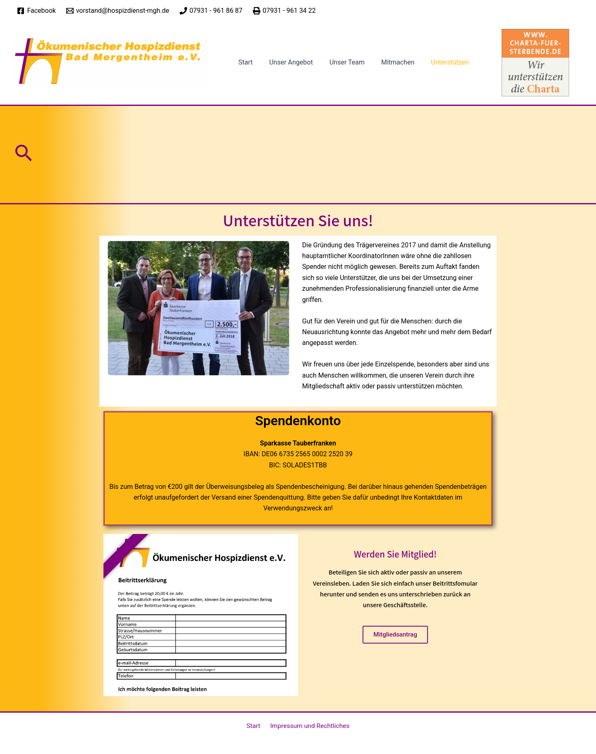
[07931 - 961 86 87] (211, 10)
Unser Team (338, 68)
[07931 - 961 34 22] (284, 10)
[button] (23, 165)
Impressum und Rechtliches (308, 726)
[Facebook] (36, 10)
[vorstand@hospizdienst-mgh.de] (117, 10)
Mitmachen (386, 68)
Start (244, 68)
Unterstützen (435, 68)
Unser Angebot (286, 68)
